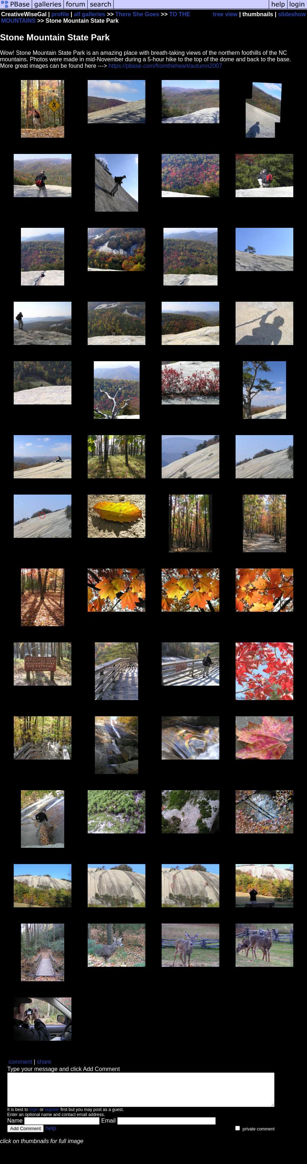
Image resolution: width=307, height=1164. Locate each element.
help (50, 1135)
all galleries (89, 14)
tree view (225, 14)
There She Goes (137, 14)
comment (20, 1062)
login (33, 1116)
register (52, 1116)
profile (60, 14)
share (44, 1062)
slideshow (292, 14)
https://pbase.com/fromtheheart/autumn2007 (165, 66)
